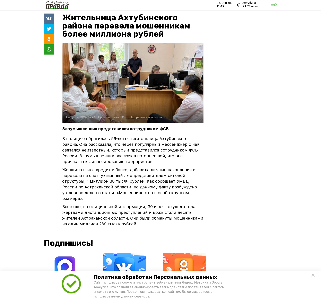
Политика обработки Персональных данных (155, 277)
